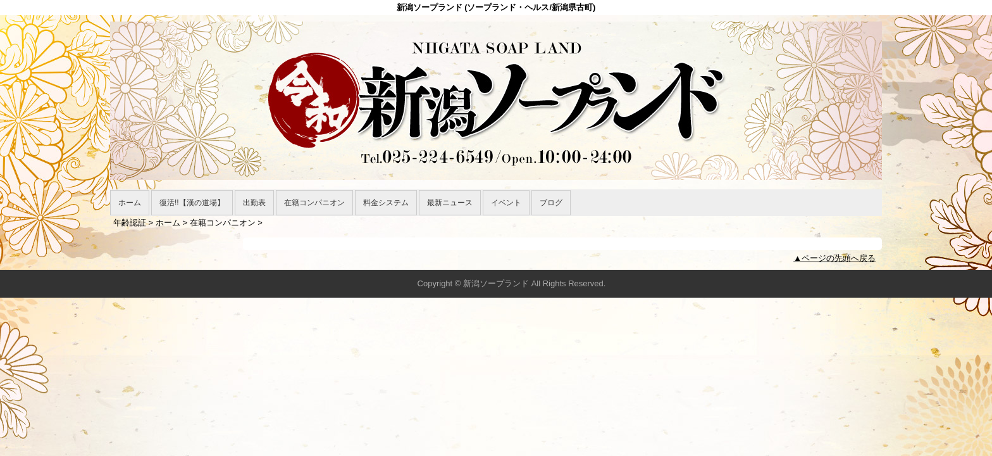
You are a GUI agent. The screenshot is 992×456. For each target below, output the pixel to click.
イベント (506, 202)
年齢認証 (129, 222)
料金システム (386, 202)
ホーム (129, 202)
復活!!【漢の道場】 (192, 202)
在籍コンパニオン (314, 202)
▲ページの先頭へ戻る (834, 258)
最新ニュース (450, 202)
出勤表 (254, 202)
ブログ (551, 202)
